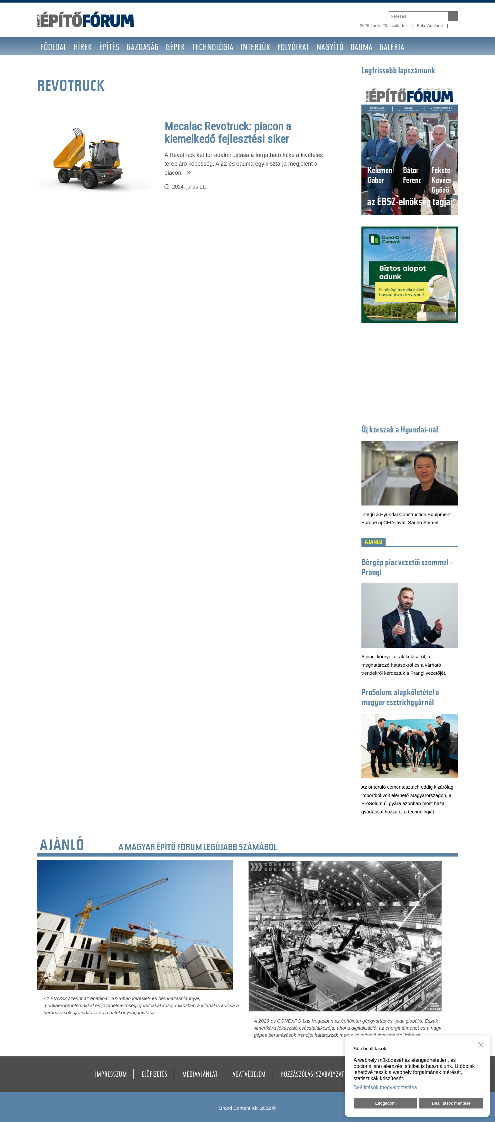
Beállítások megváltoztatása (385, 1087)
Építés (109, 48)
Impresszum (111, 1075)
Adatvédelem (249, 1075)
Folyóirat (293, 48)
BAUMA (361, 48)
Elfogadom (385, 1103)
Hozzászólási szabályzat (312, 1075)
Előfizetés (154, 1075)
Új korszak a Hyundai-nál (399, 430)
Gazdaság (142, 48)
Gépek (175, 48)
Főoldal (53, 48)
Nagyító (329, 48)
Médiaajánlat (200, 1075)
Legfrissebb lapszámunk (398, 71)
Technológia (212, 48)
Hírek (82, 48)
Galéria (391, 48)
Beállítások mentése (451, 1103)
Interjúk (255, 48)
